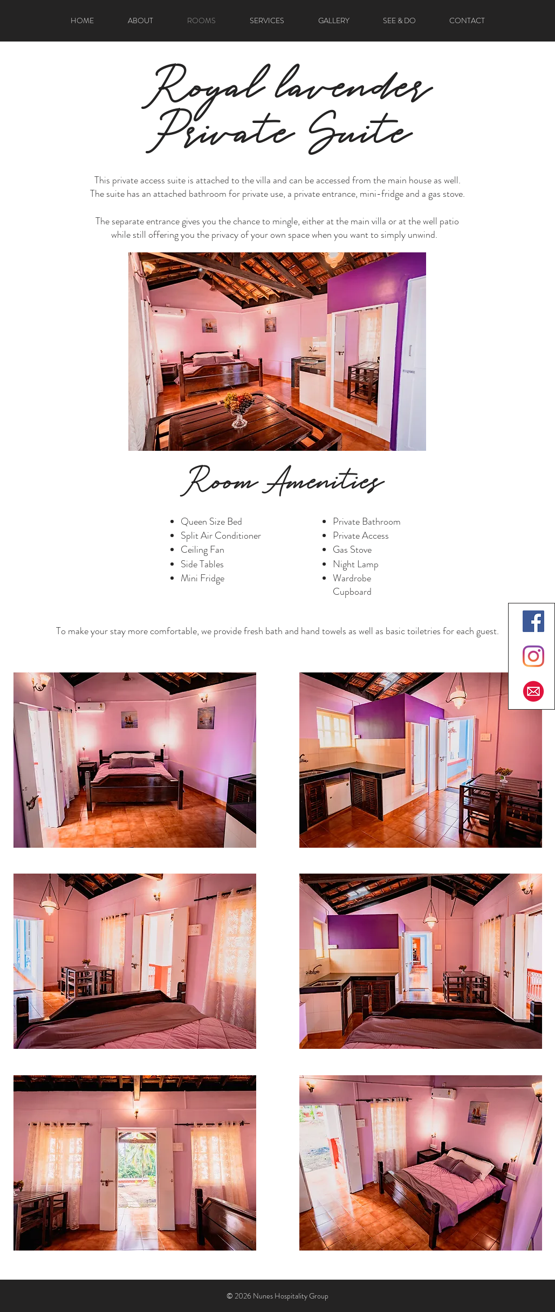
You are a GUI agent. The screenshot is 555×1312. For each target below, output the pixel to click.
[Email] (533, 691)
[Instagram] (533, 656)
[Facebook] (533, 621)
